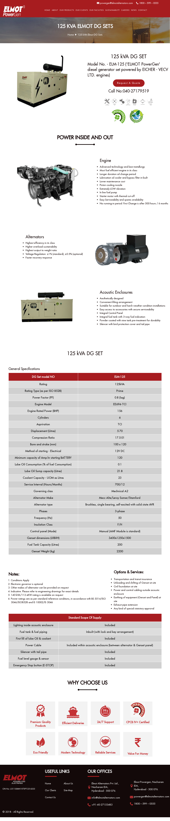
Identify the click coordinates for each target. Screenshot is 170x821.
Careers (125, 10)
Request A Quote (128, 82)
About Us (69, 787)
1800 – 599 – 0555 (147, 3)
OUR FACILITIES (96, 10)
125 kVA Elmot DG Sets (90, 34)
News (134, 10)
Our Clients (82, 10)
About (55, 10)
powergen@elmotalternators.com (113, 3)
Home (47, 10)
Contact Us (51, 801)
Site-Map (68, 794)
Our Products (67, 10)
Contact (142, 10)
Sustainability (112, 10)
